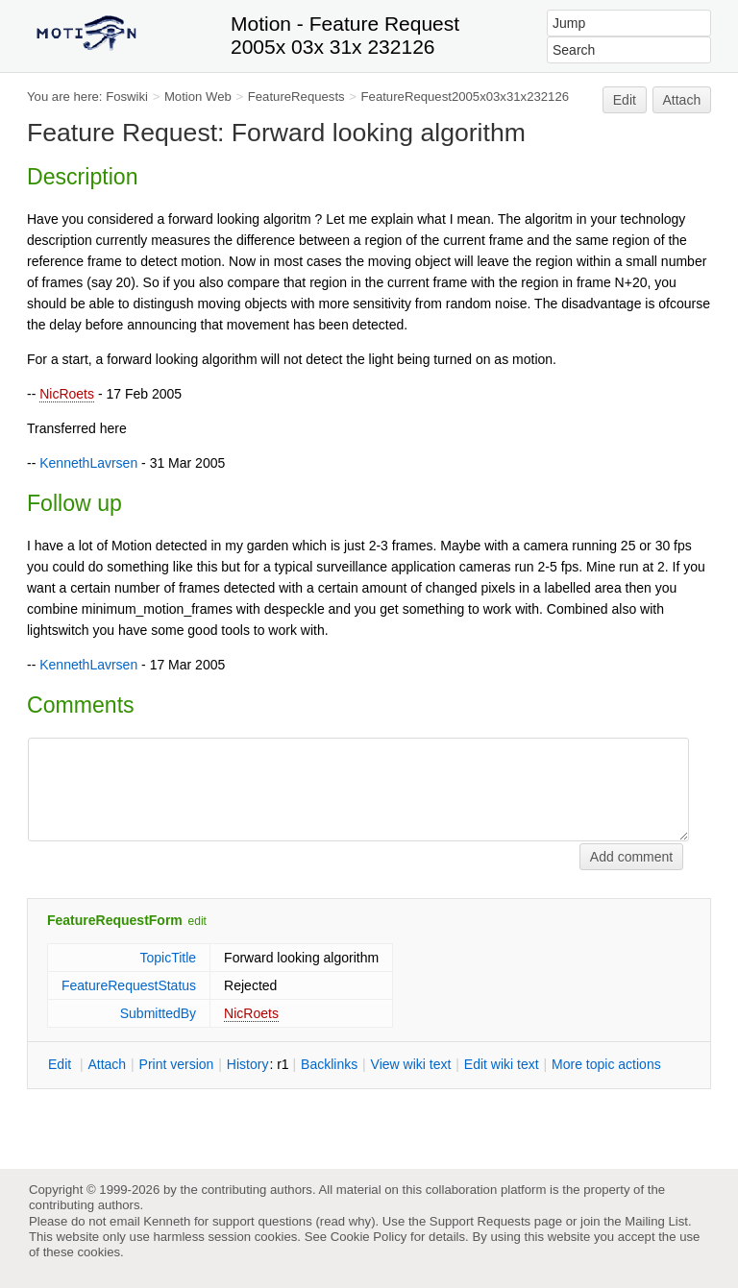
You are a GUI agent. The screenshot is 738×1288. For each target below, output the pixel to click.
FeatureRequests (296, 96)
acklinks (329, 1064)
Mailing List (656, 1221)
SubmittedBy (158, 1013)
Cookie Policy (369, 1236)
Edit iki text (501, 1064)
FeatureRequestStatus (129, 985)
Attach (682, 100)
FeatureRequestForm (115, 920)
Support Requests (480, 1221)
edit (197, 921)
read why (345, 1221)
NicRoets (66, 393)
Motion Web (198, 96)
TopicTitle (167, 957)
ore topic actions (606, 1064)
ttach (106, 1064)
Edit (624, 100)
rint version (176, 1064)
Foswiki (127, 96)
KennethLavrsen (88, 463)
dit (61, 1064)
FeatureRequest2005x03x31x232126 (465, 96)
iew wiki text (411, 1064)
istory (248, 1064)
